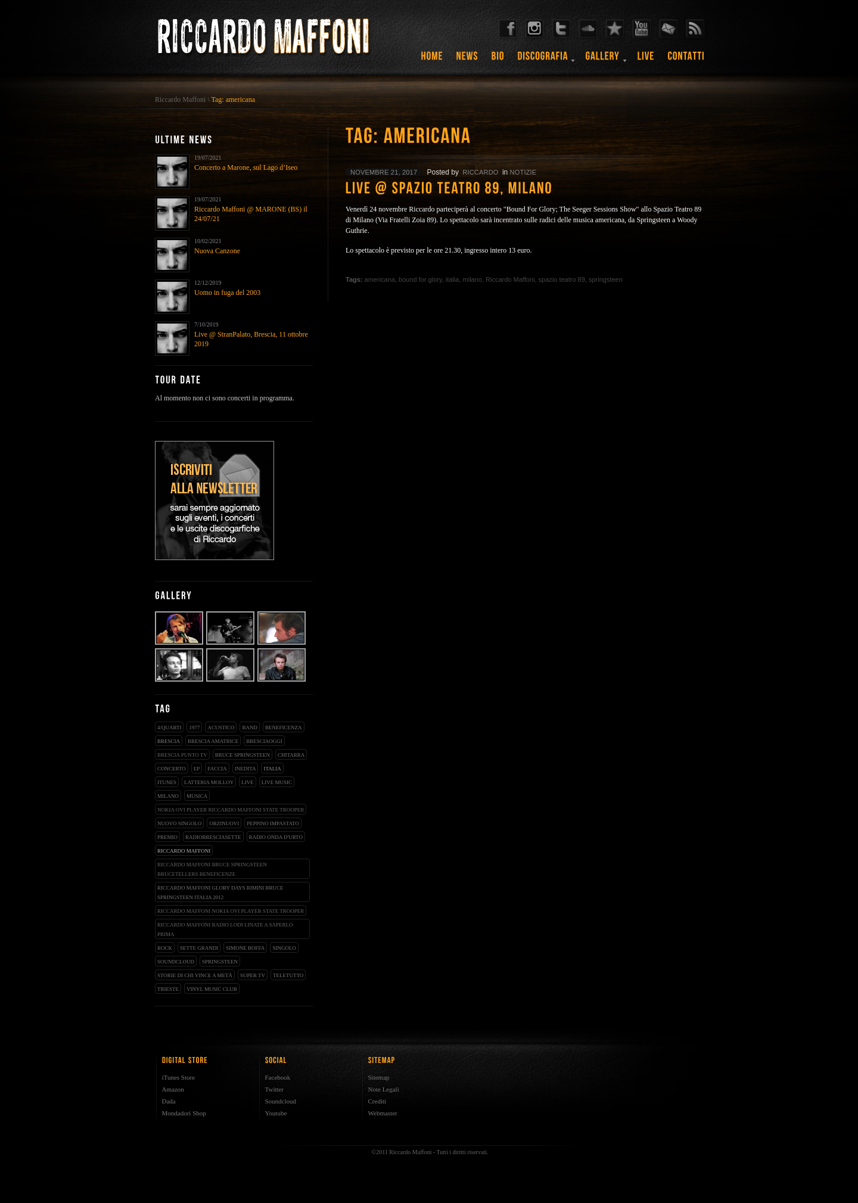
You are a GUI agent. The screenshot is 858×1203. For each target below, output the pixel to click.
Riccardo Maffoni (180, 99)
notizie (523, 172)
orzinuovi (224, 823)
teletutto (288, 975)
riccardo (480, 172)
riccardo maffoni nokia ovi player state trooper (230, 911)
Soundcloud (281, 1101)
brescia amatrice (213, 741)
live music (277, 782)
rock (164, 948)
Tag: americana (233, 99)
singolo (284, 948)
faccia (216, 769)
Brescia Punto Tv (182, 755)
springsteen (220, 962)
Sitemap (379, 1077)
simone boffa (245, 948)
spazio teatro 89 (562, 279)
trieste (168, 989)
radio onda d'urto (276, 837)
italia (272, 769)
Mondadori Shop (184, 1113)
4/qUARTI (169, 727)
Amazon (173, 1089)
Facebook (278, 1077)
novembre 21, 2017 (383, 172)
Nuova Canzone (217, 251)
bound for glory (420, 279)
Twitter (274, 1089)
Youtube (276, 1113)
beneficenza (283, 727)
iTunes (166, 782)
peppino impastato (273, 823)
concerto (171, 769)
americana (380, 279)
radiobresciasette (213, 837)
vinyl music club (211, 989)
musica (196, 796)
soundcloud (175, 962)
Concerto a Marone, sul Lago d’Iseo (245, 167)
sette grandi (199, 948)
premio (167, 837)
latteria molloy (209, 782)
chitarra (291, 755)
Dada (169, 1101)
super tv (252, 975)
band (249, 727)
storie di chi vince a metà (194, 975)
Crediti (377, 1101)
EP (197, 769)
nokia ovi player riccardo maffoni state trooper (230, 810)
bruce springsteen (242, 755)
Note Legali (383, 1089)
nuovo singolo (179, 823)
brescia (168, 741)
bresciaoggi (264, 741)
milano (168, 796)
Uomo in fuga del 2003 (227, 292)
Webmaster (382, 1113)
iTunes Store (178, 1077)
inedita (245, 769)
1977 (194, 727)
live (247, 782)
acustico (220, 727)
